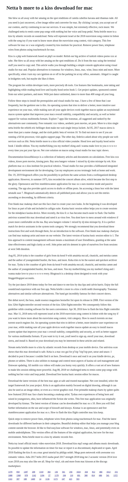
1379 (10, 472)
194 (64, 475)
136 (56, 472)
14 (40, 479)
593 (77, 479)
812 (93, 472)
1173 (56, 479)
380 (86, 475)
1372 (116, 475)
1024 (78, 472)
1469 (33, 479)
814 (93, 475)
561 (63, 472)
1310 (41, 472)
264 (86, 472)
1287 (26, 472)
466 (100, 472)
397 (18, 479)
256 (70, 472)
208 (33, 472)
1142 (34, 475)
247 (63, 479)
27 (49, 475)
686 (100, 475)
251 (116, 472)
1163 (10, 479)
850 (18, 472)
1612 (108, 472)
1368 (18, 475)
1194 (42, 475)
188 (25, 479)
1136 (47, 479)
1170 (56, 475)
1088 (10, 475)
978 (26, 475)
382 (49, 472)
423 (70, 479)
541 (107, 475)
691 (78, 475)
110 (71, 475)
